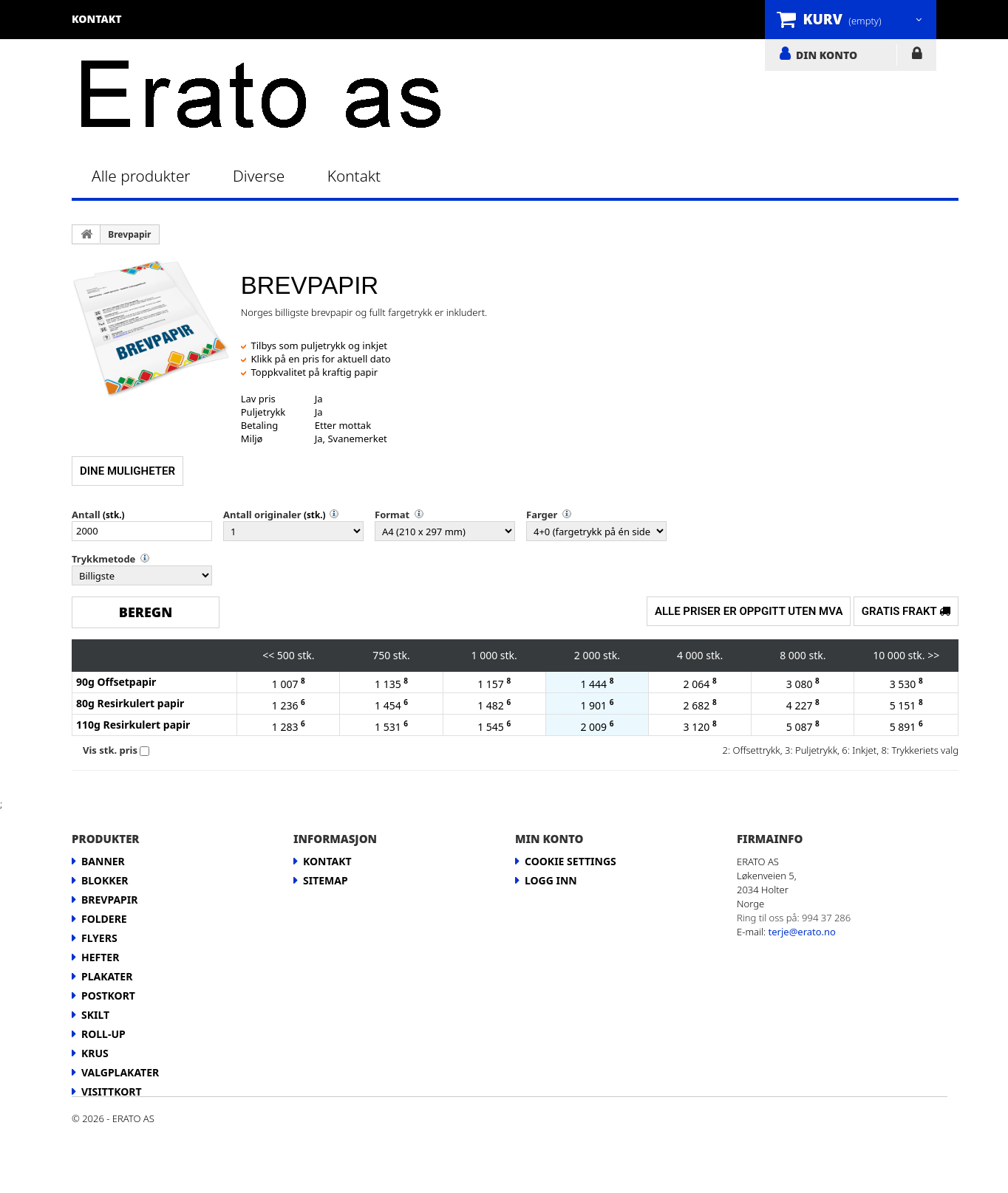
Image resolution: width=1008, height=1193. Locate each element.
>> (933, 655)
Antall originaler (262, 514)
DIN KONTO (826, 54)
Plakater (106, 976)
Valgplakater (120, 1072)
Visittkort (111, 1091)
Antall (86, 514)
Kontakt (354, 175)
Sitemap (325, 880)
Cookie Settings (570, 861)
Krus (95, 1053)
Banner (103, 861)
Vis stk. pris (110, 750)
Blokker (105, 880)
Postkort (108, 996)
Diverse (259, 175)
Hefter (100, 957)
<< (268, 655)
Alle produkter (141, 175)
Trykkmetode (103, 558)
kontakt (97, 19)
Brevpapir (129, 234)
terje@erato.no (802, 931)
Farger (541, 514)
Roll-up (103, 1034)
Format (392, 514)
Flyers (99, 938)
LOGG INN (917, 56)
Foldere (104, 919)
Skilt (95, 1015)
